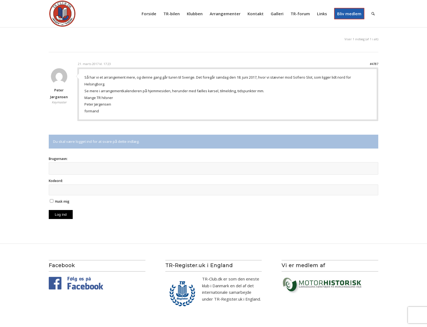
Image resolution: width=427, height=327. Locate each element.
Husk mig (62, 201)
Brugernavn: (58, 158)
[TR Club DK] (62, 13)
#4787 (374, 64)
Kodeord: (56, 180)
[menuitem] (149, 13)
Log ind (61, 214)
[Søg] (373, 13)
